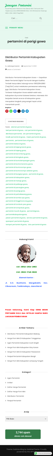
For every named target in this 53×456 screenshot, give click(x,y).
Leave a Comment (14, 69)
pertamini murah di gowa (16, 211)
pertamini (10, 140)
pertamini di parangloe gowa (17, 188)
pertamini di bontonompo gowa (18, 167)
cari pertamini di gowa (33, 130)
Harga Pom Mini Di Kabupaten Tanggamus (24, 338)
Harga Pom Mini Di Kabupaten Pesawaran (23, 352)
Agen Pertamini (13, 378)
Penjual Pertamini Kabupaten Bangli (21, 356)
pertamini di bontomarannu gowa (19, 164)
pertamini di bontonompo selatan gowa (21, 171)
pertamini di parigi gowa (15, 191)
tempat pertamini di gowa (16, 225)
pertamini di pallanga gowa (16, 184)
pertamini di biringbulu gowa (17, 157)
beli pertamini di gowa (14, 130)
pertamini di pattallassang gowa (18, 194)
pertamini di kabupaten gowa (17, 178)
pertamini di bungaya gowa (16, 174)
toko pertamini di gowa (37, 225)
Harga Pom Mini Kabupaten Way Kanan (22, 347)
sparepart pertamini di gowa (17, 221)
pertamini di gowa (36, 174)
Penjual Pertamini (14, 400)
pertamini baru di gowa (24, 140)
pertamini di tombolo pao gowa (18, 204)
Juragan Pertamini (18, 5)
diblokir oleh (22, 434)
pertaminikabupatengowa (16, 215)
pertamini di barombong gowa (18, 154)
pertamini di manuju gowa (16, 181)
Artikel (9, 382)
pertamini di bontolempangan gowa (20, 161)
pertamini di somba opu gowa (17, 198)
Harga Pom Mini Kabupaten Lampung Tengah (25, 361)
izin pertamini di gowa (31, 134)
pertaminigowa (33, 211)
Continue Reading (16, 121)
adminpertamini (13, 66)
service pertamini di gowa (37, 218)
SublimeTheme (33, 449)
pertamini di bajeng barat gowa (18, 147)
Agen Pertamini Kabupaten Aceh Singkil (23, 343)
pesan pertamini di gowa (15, 218)
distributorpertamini (14, 134)
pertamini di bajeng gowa (16, 151)
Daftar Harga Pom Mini (16, 391)
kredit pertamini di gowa (15, 137)
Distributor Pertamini (15, 396)
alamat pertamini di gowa (21, 127)
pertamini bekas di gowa (15, 144)
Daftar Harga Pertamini (16, 387)
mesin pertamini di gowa (36, 137)
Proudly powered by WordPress (32, 450)
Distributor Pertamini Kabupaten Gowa (25, 59)
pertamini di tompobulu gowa (17, 208)
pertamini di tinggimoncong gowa (19, 201)
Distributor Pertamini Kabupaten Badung (23, 334)
